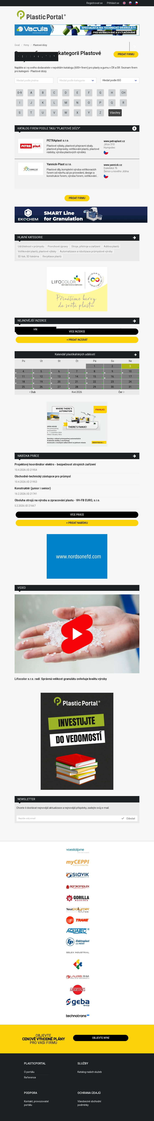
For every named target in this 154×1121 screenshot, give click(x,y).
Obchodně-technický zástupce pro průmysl (43, 476)
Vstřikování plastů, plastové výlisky (37, 251)
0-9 (19, 92)
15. (94, 376)
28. (77, 386)
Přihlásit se (113, 3)
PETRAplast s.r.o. (58, 140)
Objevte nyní (100, 1037)
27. (59, 386)
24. (130, 381)
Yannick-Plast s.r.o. (59, 164)
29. (94, 386)
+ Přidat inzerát (77, 339)
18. (23, 381)
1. (95, 366)
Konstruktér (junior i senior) (33, 488)
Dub (32, 392)
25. (23, 386)
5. (41, 371)
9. (113, 371)
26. (41, 386)
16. (112, 376)
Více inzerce (77, 331)
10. (130, 371)
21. (77, 381)
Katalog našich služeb (90, 1071)
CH (123, 92)
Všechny (115, 112)
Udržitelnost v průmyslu (31, 246)
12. (41, 376)
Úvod (17, 45)
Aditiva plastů (111, 246)
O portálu (29, 1071)
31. (130, 386)
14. (77, 376)
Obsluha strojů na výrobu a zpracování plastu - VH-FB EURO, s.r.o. (57, 500)
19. (41, 381)
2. (113, 366)
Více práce (77, 514)
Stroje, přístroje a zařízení (85, 246)
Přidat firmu (126, 54)
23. (112, 381)
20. (59, 381)
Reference (30, 1077)
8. (95, 371)
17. (130, 376)
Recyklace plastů (52, 256)
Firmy (26, 56)
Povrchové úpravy (58, 246)
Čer (121, 392)
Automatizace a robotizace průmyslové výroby (86, 251)
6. (59, 371)
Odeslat (128, 818)
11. (23, 376)
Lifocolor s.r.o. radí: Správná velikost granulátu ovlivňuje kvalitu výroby (61, 679)
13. (59, 376)
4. (24, 371)
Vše (35, 329)
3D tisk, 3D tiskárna (28, 256)
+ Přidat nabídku (77, 522)
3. (130, 366)
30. (112, 386)
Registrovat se (94, 3)
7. (77, 371)
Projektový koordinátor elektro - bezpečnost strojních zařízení (55, 464)
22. (94, 381)
